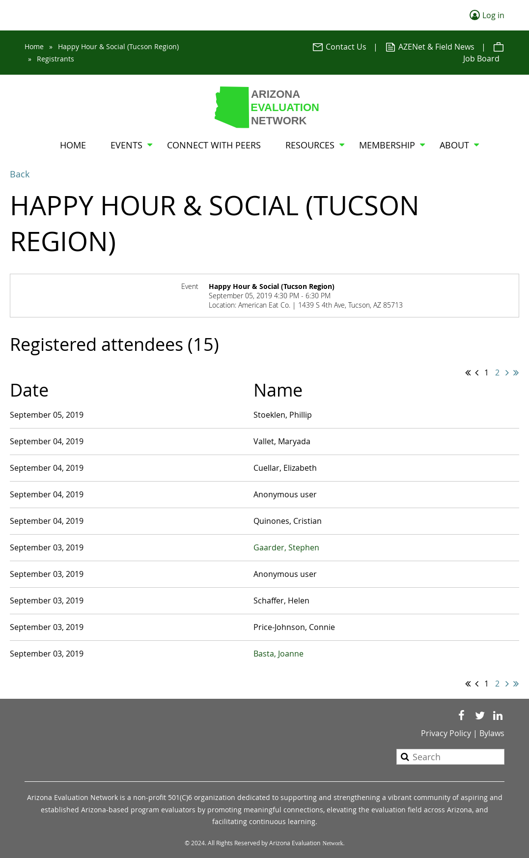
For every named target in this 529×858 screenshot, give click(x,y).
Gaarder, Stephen (286, 547)
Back (19, 174)
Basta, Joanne (278, 653)
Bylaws (491, 733)
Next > (507, 372)
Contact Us (339, 46)
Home (34, 46)
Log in (493, 15)
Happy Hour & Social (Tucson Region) (118, 46)
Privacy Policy (446, 733)
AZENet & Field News (429, 46)
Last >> (516, 372)
